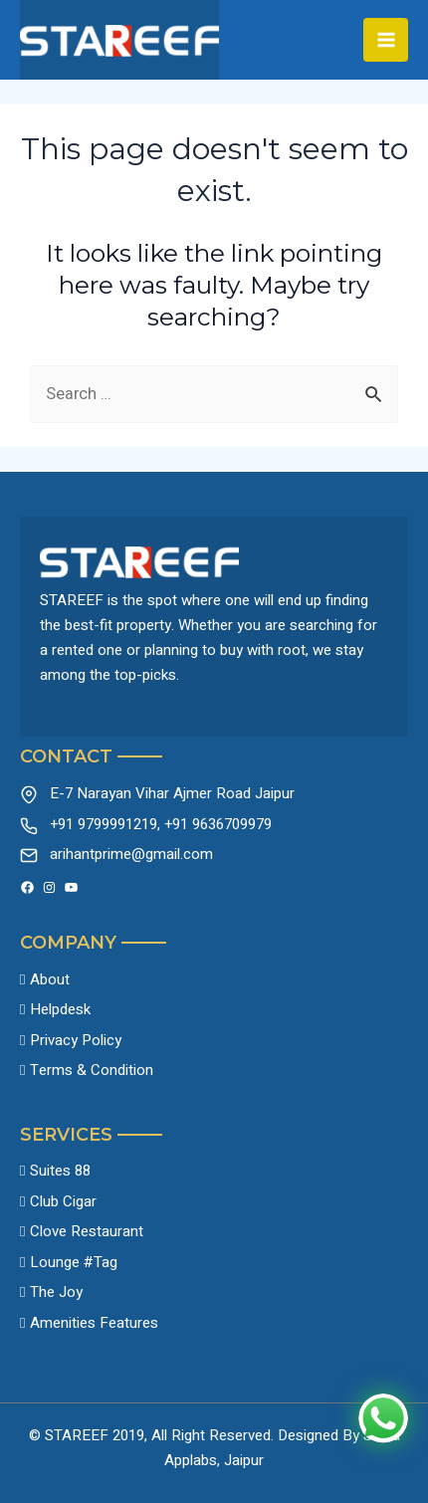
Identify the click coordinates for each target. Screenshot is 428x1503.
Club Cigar (63, 1201)
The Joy (56, 1292)
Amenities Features (94, 1323)
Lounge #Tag (73, 1262)
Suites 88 (60, 1170)
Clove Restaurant (86, 1231)
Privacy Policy (75, 1040)
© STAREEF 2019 (86, 1435)
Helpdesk (60, 1009)
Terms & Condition (91, 1070)
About (50, 979)
